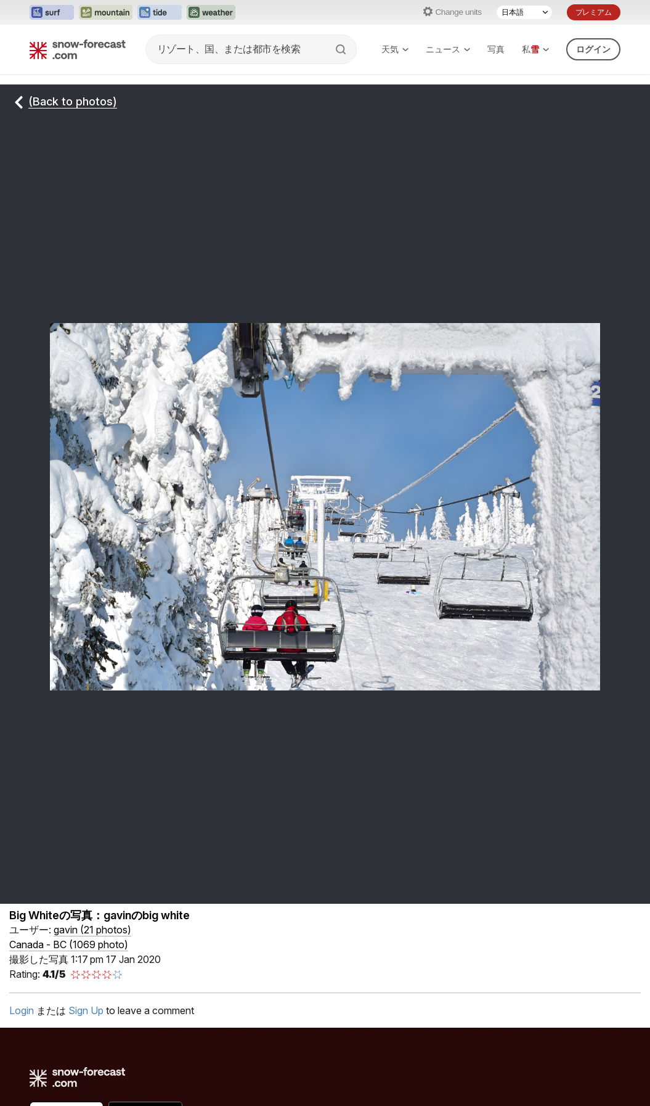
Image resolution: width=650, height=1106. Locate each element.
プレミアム (593, 12)
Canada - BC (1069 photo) (68, 944)
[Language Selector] (524, 12)
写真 (496, 49)
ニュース (448, 49)
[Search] (342, 49)
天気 (394, 49)
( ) (92, 930)
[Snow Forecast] (78, 49)
